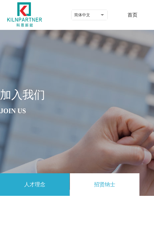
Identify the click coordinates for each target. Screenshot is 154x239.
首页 (132, 15)
